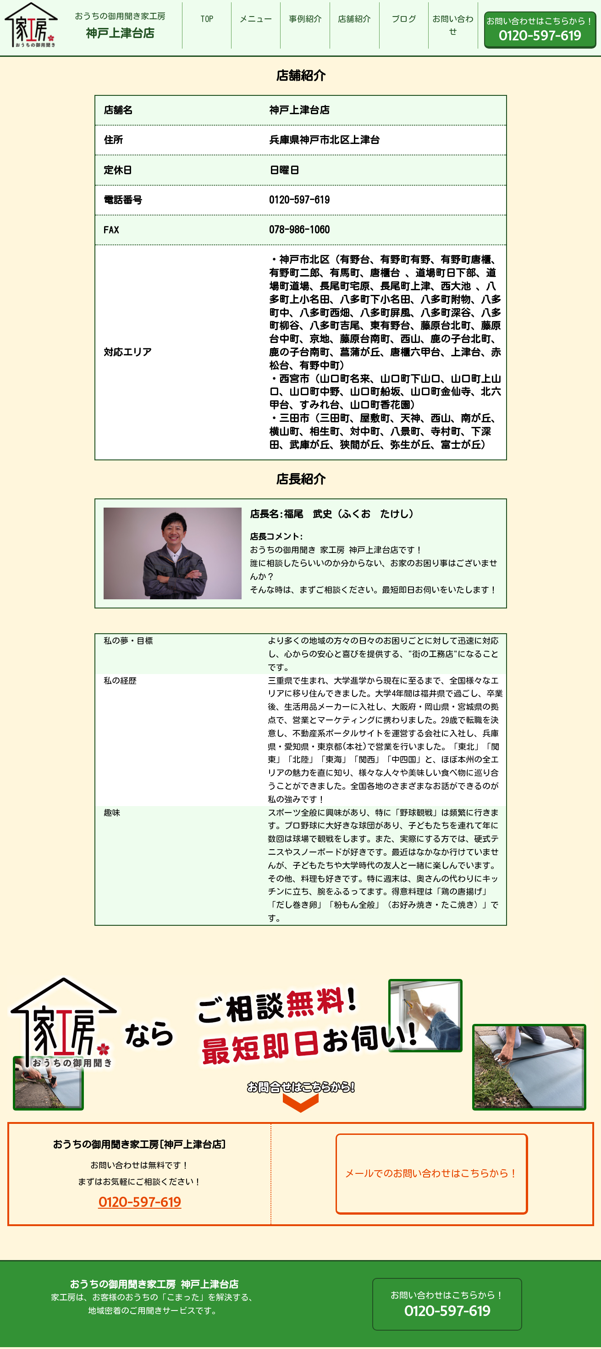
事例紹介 (305, 19)
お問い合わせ (453, 25)
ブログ (403, 19)
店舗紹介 (354, 19)
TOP (206, 19)
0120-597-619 (140, 1202)
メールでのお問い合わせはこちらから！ (431, 1173)
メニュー (255, 19)
